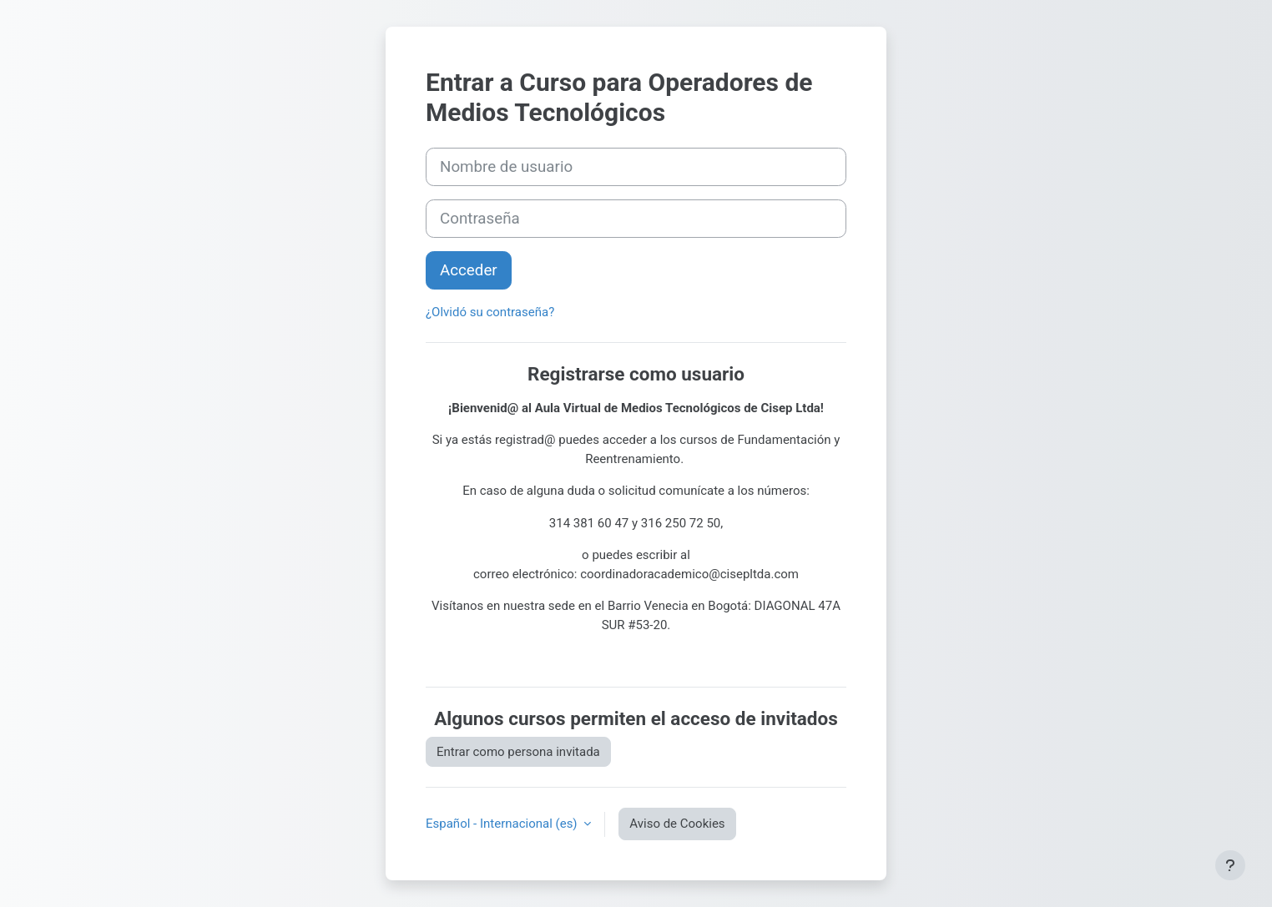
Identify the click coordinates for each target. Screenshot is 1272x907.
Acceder (468, 270)
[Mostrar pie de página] (1230, 865)
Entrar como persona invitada (518, 751)
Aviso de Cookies (676, 823)
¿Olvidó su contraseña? (490, 312)
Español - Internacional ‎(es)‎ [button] (503, 823)
